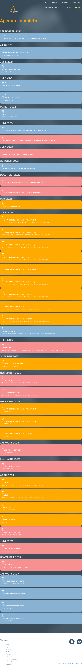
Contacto (67, 7)
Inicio (7, 645)
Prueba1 (8, 649)
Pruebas (8, 664)
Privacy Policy (61, 663)
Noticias (65, 2)
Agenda (76, 2)
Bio (46, 2)
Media (55, 2)
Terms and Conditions (75, 663)
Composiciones (51, 7)
